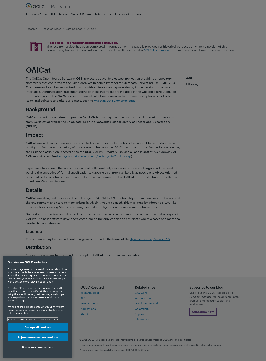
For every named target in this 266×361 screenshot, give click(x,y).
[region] (37, 307)
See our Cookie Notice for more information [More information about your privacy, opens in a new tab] (33, 319)
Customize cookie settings (37, 346)
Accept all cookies (38, 327)
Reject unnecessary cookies (37, 337)
